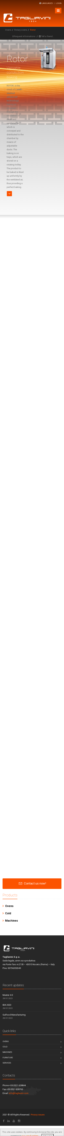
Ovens (8, 30)
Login (58, 3)
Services (7, 1063)
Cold (8, 913)
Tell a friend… (47, 36)
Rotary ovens (20, 30)
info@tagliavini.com (19, 1093)
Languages (47, 3)
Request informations (24, 36)
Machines (11, 920)
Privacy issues (38, 1114)
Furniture (8, 1058)
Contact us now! (35, 883)
